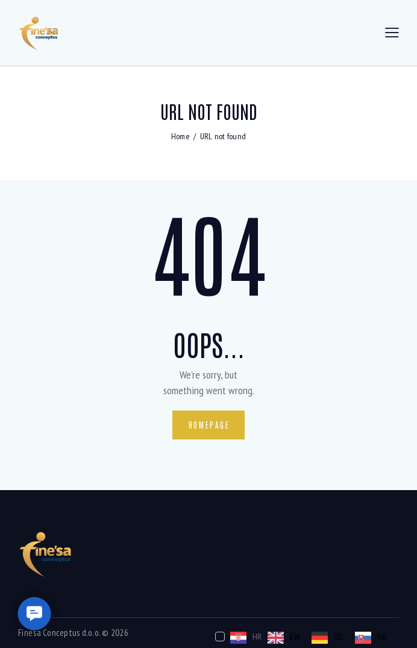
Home (180, 136)
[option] (284, 638)
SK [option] (382, 637)
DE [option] (338, 637)
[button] (34, 613)
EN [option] (294, 637)
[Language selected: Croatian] (304, 637)
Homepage (209, 425)
